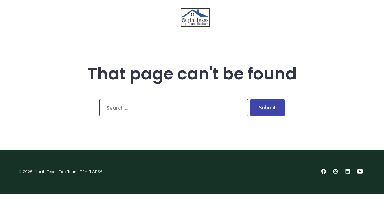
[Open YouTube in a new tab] (360, 171)
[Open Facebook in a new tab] (323, 171)
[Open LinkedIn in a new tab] (347, 171)
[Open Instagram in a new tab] (335, 171)
